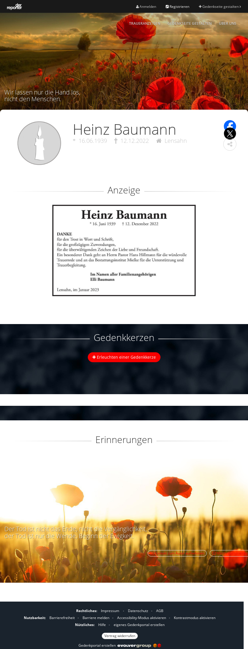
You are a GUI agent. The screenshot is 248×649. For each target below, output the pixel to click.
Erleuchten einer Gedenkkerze (124, 357)
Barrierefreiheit (62, 617)
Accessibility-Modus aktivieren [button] (141, 617)
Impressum (110, 610)
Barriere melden (96, 617)
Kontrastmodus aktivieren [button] (194, 617)
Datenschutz (138, 610)
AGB (159, 610)
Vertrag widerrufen (119, 635)
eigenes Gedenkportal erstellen (139, 624)
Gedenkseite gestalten (220, 6)
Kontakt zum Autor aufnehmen (177, 553)
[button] (229, 144)
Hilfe (102, 624)
